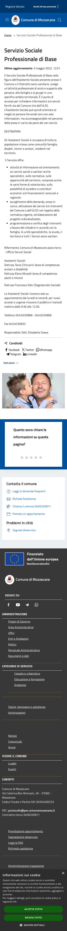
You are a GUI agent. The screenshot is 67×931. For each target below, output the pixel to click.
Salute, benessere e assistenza (26, 707)
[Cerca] (59, 20)
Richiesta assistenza (20, 848)
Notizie (12, 736)
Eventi (12, 769)
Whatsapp (44, 350)
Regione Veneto (14, 6)
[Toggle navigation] (7, 20)
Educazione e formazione (29, 679)
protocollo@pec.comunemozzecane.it (31, 810)
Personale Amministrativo (24, 650)
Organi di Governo (19, 621)
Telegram (13, 354)
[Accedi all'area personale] (44, 6)
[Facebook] (8, 604)
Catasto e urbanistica (27, 673)
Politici (12, 644)
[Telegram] (27, 604)
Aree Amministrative (21, 627)
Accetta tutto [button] (33, 909)
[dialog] (33, 900)
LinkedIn (30, 354)
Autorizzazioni (17, 712)
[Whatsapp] (36, 604)
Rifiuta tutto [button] (33, 917)
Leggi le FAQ (15, 843)
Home (7, 35)
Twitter (27, 350)
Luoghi (12, 763)
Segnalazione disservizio (23, 837)
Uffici (11, 633)
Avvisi (12, 747)
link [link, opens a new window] (15, 901)
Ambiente (20, 685)
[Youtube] (17, 604)
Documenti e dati (18, 656)
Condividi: (13, 343)
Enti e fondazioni (18, 639)
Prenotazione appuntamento (25, 831)
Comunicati (15, 741)
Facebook (12, 350)
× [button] (63, 873)
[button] (33, 925)
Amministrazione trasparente (26, 866)
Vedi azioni (11, 363)
